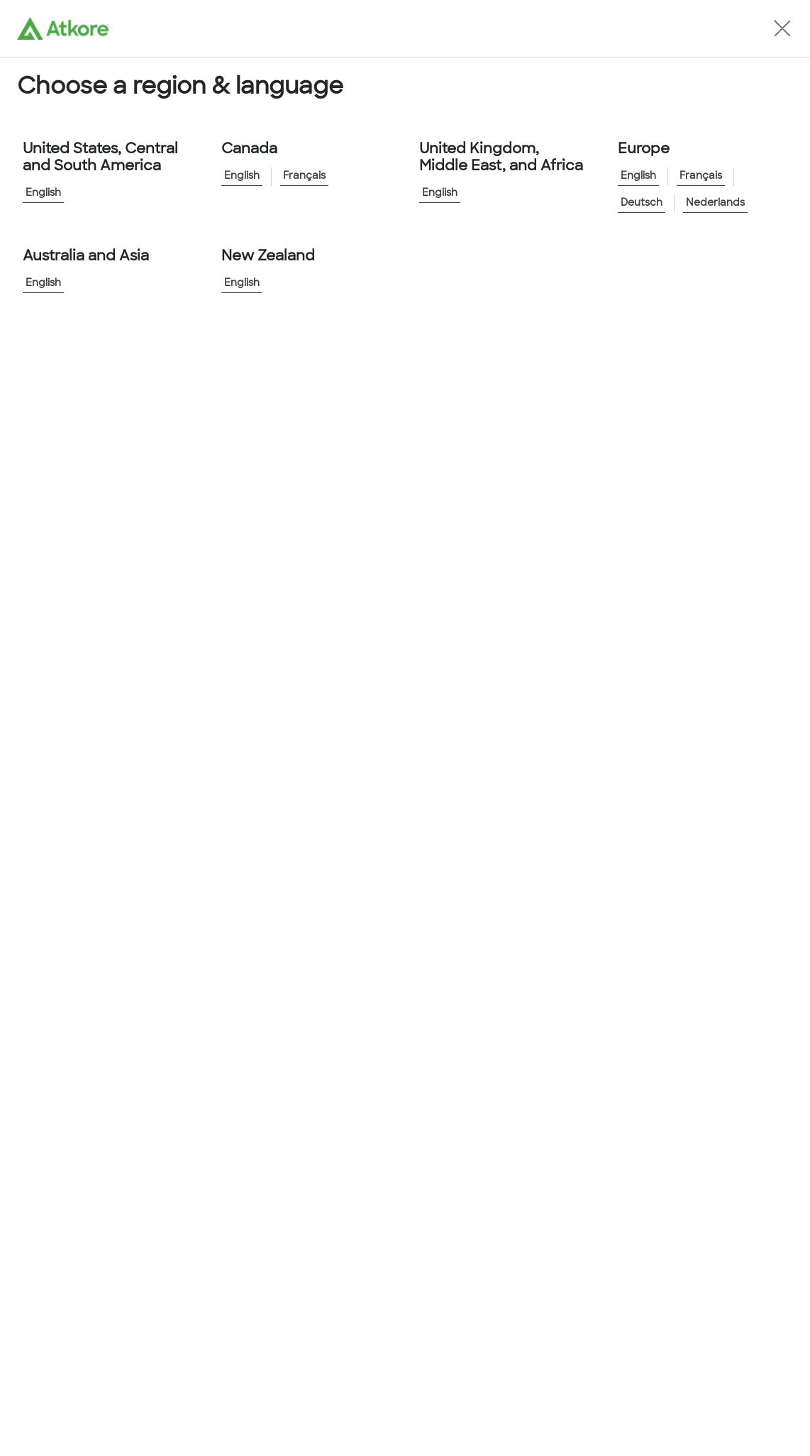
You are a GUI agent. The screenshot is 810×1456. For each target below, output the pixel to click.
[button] (782, 28)
